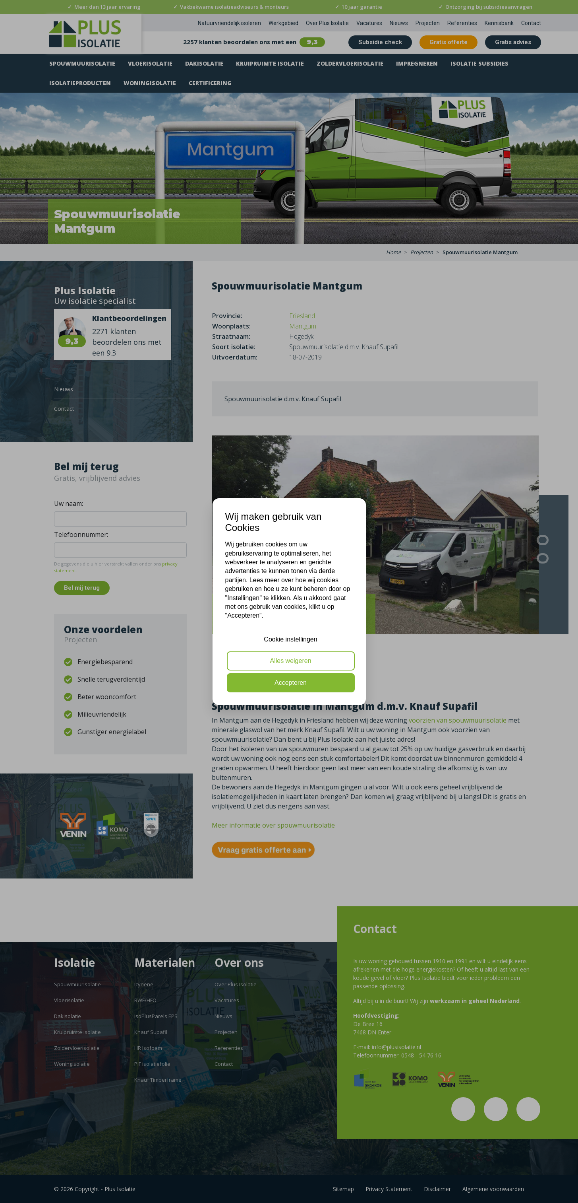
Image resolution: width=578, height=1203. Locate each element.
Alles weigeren (290, 660)
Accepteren (291, 682)
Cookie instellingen (290, 639)
